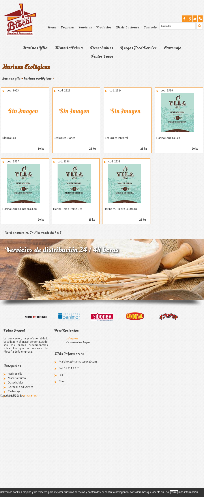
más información (188, 492)
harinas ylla (11, 78)
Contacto (150, 27)
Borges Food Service (139, 48)
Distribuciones (127, 27)
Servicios (85, 27)
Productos (104, 27)
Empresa (67, 27)
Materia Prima (69, 48)
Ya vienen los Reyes (78, 342)
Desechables (101, 48)
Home (51, 27)
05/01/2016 (72, 338)
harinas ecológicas (38, 78)
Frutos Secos (102, 56)
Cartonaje (172, 48)
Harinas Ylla (35, 48)
